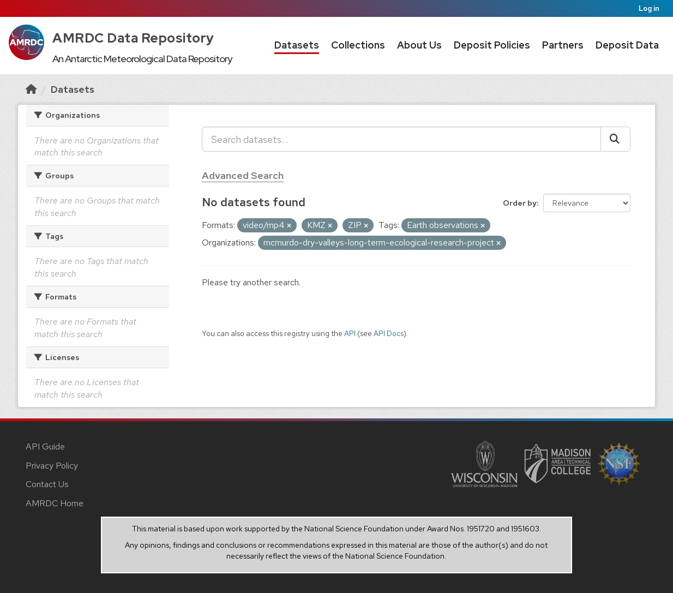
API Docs (389, 333)
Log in (649, 8)
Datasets (296, 45)
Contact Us (47, 484)
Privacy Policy (52, 465)
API (350, 333)
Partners (563, 45)
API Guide (45, 446)
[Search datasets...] (401, 139)
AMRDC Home (54, 503)
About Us (419, 45)
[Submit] (615, 139)
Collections (358, 45)
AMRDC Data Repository (133, 37)
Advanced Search (243, 175)
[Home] (31, 89)
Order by (520, 203)
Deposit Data (627, 45)
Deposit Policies (492, 45)
